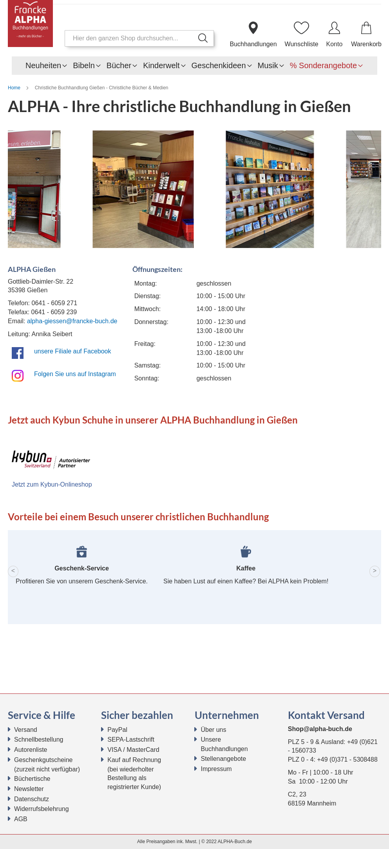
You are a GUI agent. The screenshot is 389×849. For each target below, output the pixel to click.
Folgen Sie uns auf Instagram (75, 374)
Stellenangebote (223, 758)
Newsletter (29, 789)
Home (15, 88)
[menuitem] (43, 65)
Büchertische (32, 778)
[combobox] (139, 38)
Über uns (213, 729)
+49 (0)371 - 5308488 (347, 759)
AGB (20, 819)
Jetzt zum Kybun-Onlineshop (52, 484)
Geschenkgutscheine (43, 760)
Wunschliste (301, 44)
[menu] (194, 65)
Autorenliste (30, 749)
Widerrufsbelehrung (41, 809)
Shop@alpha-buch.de (320, 729)
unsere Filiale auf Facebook (72, 351)
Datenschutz (31, 799)
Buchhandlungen (253, 44)
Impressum (216, 769)
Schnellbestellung (38, 739)
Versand (25, 729)
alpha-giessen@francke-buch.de (72, 321)
